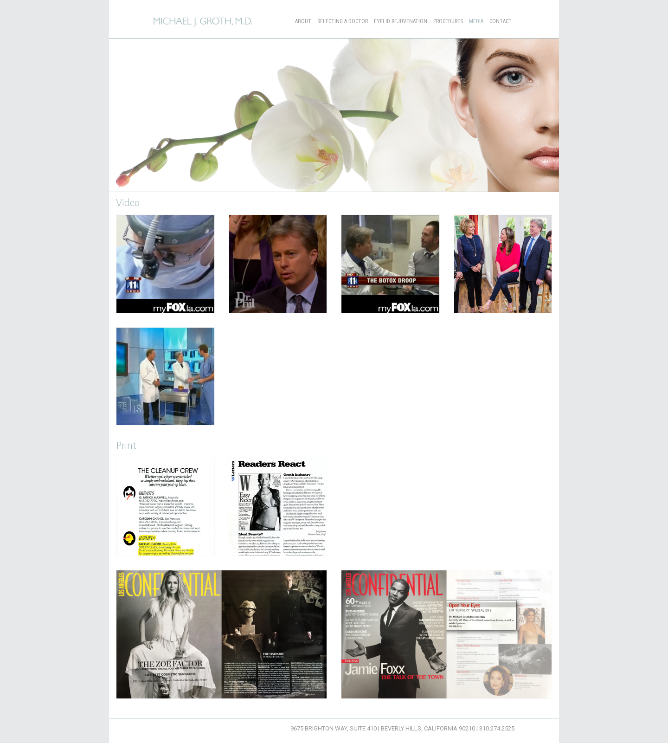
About (303, 21)
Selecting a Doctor (342, 21)
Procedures (448, 21)
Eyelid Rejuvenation (400, 21)
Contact (500, 21)
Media (476, 21)
